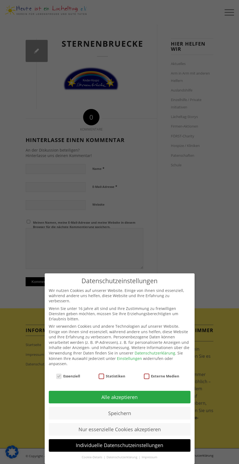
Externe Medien (161, 376)
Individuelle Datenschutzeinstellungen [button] (119, 445)
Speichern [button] (119, 413)
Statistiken (112, 376)
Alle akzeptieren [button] (119, 397)
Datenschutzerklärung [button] (122, 457)
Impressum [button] (149, 457)
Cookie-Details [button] (92, 457)
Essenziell (68, 376)
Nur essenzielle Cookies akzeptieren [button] (119, 429)
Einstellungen (129, 358)
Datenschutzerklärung (155, 353)
